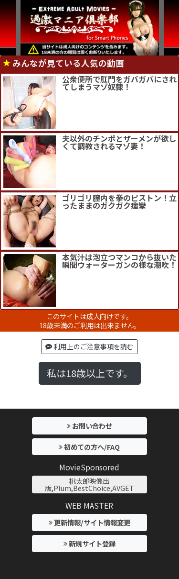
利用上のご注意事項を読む (89, 346)
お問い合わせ (89, 426)
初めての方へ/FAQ (89, 447)
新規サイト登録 (89, 543)
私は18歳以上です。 (90, 373)
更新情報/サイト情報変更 (89, 522)
